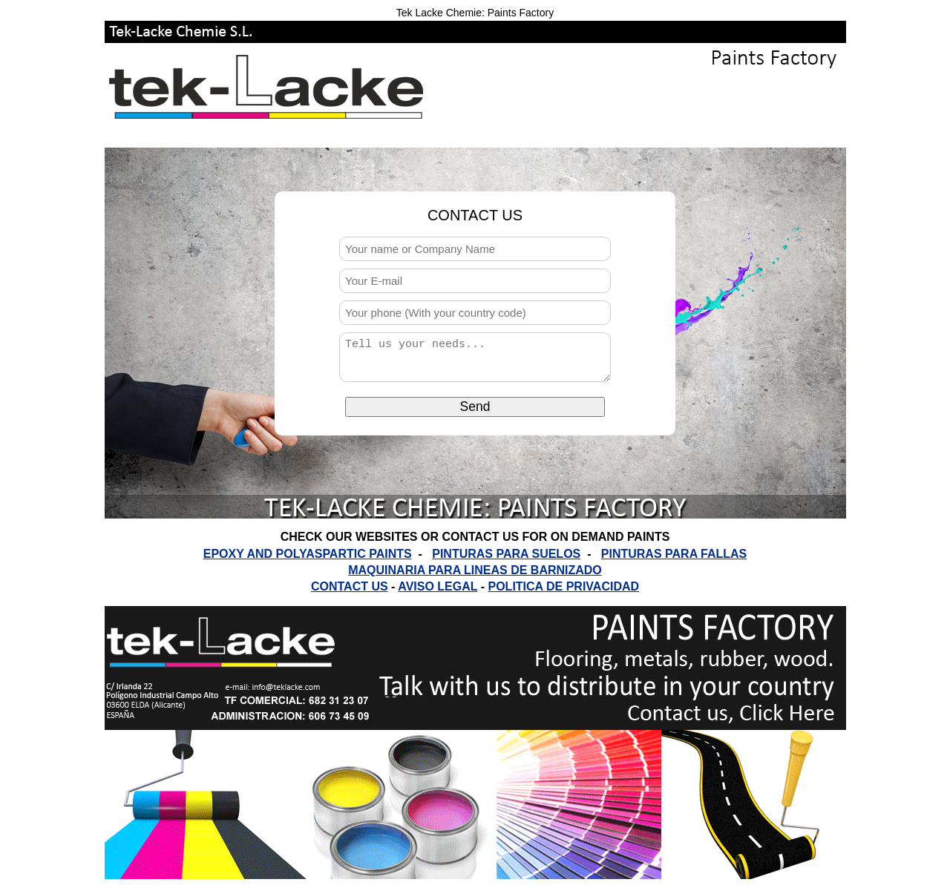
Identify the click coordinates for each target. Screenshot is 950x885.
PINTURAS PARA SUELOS (506, 553)
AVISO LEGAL (437, 586)
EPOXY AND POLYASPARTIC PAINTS (307, 553)
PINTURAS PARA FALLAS (674, 553)
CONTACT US (349, 586)
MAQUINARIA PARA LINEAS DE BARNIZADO (475, 570)
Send (475, 413)
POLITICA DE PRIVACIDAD (563, 586)
